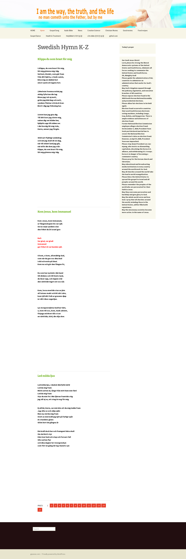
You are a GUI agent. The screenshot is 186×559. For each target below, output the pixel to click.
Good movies (128, 30)
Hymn (42, 30)
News (80, 30)
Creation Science (93, 30)
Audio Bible (68, 30)
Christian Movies (111, 30)
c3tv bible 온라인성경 (95, 36)
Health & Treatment (53, 36)
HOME (32, 30)
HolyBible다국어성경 (74, 36)
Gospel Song (54, 30)
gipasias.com (35, 554)
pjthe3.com (113, 36)
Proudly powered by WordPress (53, 554)
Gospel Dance (35, 36)
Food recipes (143, 30)
